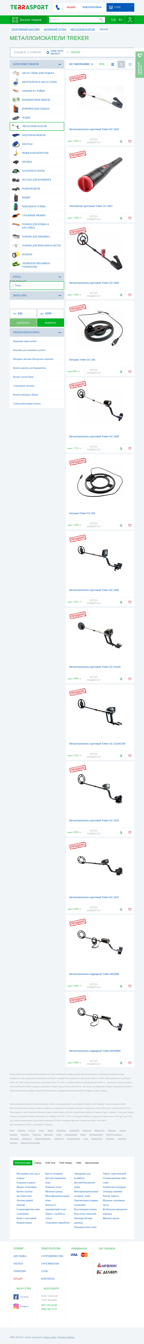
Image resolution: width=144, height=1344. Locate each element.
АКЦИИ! (71, 7)
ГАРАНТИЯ (20, 1271)
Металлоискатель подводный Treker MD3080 (94, 974)
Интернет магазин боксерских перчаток (33, 359)
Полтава (13, 1134)
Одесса (32, 1130)
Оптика (22, 162)
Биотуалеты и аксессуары (34, 82)
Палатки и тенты (28, 171)
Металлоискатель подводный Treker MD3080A (95, 1050)
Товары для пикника (31, 237)
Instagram (21, 1306)
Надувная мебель (28, 135)
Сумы (58, 1134)
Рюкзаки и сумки (28, 207)
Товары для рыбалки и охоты (36, 246)
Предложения (92, 1162)
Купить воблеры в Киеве (25, 394)
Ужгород (13, 1143)
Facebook (21, 1296)
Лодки (21, 118)
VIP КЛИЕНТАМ (50, 1263)
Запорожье (61, 1130)
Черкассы (36, 1134)
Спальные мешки (28, 215)
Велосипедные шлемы (85, 1209)
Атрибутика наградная (114, 1187)
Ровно (83, 1134)
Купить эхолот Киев (23, 377)
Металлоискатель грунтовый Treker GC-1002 (94, 129)
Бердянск (122, 1138)
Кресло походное (54, 1173)
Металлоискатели (29, 126)
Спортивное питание (23, 386)
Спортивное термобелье (57, 1222)
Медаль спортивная (27, 1187)
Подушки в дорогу (26, 1182)
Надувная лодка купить (25, 341)
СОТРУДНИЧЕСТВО (52, 1256)
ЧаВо (78, 1162)
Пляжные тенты (53, 1187)
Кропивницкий (95, 1134)
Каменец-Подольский (30, 1143)
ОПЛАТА (18, 1263)
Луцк (85, 1138)
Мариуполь (99, 1130)
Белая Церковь (73, 1138)
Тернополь (58, 1138)
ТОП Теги (50, 1162)
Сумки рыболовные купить (27, 403)
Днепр (41, 1130)
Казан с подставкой (26, 1218)
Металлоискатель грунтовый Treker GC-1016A (95, 666)
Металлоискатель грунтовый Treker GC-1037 (94, 897)
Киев (12, 1130)
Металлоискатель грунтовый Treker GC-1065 (94, 590)
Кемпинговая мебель (31, 100)
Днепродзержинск (114, 1134)
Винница (112, 1130)
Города (38, 1162)
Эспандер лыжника (112, 1191)
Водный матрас (24, 1222)
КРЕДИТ (18, 1278)
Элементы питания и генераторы (31, 264)
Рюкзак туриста (111, 1196)
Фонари (22, 255)
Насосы (22, 144)
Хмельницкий (71, 1134)
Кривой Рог (74, 1130)
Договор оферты (66, 1337)
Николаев (87, 1130)
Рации (21, 198)
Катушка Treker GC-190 (82, 359)
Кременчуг (26, 1138)
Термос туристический (114, 1173)
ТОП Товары (65, 1162)
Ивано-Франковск (43, 1138)
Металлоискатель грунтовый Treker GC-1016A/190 (97, 743)
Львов (50, 1130)
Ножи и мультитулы (30, 153)
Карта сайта (50, 1337)
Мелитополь (96, 1138)
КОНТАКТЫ (47, 1278)
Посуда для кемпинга (31, 180)
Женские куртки (111, 1218)
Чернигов (25, 1134)
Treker (16, 285)
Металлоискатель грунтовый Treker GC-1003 (94, 282)
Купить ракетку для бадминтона (29, 368)
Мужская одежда (53, 1191)
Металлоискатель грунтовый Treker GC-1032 (94, 820)
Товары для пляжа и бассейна (30, 224)
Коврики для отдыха (31, 109)
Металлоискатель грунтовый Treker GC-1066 (94, 436)
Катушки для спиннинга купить (29, 350)
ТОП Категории (23, 1162)
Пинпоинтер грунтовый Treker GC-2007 (91, 206)
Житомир (48, 1134)
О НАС (44, 1271)
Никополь (110, 1138)
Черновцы (14, 1138)
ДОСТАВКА (20, 1256)
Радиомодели (26, 189)
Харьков (21, 1130)
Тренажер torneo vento (85, 1227)
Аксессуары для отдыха (33, 73)
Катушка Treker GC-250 (82, 513)
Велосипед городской (85, 1214)
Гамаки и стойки (28, 91)
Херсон (122, 1130)
